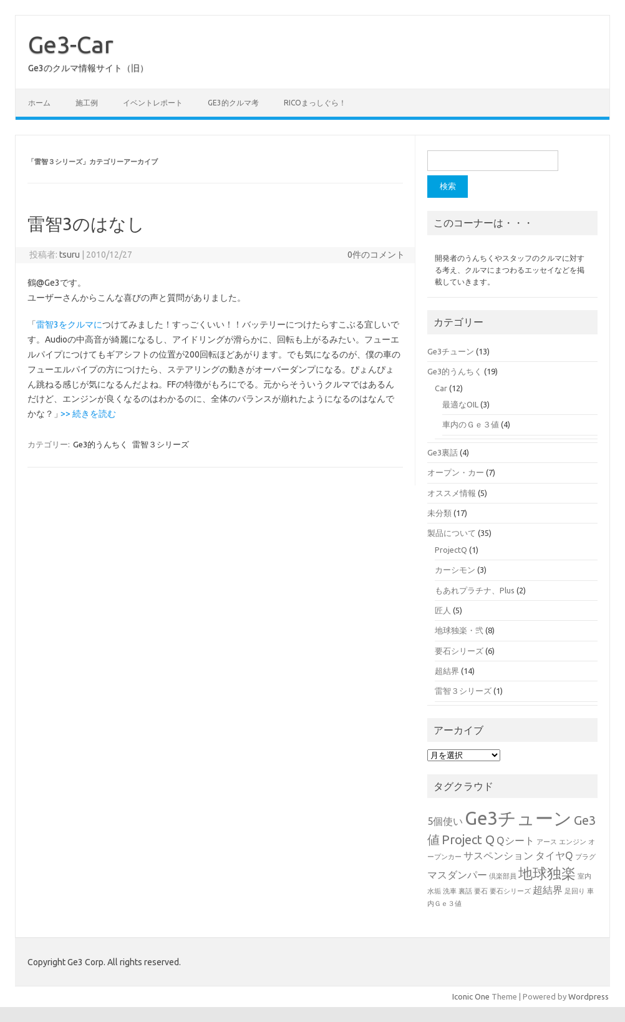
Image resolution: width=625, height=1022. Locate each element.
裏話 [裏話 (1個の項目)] (465, 891)
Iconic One (471, 996)
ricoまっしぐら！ (315, 103)
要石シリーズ (459, 650)
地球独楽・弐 (459, 630)
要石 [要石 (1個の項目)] (481, 891)
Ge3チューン (450, 351)
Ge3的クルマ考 (233, 103)
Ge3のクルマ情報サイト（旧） (88, 68)
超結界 (447, 670)
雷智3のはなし (86, 223)
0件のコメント (376, 255)
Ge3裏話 (442, 452)
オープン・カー (455, 472)
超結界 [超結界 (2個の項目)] (548, 889)
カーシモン (455, 569)
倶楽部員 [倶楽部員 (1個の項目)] (502, 876)
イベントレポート (153, 103)
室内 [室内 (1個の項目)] (584, 876)
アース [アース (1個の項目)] (546, 841)
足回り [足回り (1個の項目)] (574, 891)
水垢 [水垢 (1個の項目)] (434, 891)
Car (441, 388)
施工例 (86, 103)
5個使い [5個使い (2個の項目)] (445, 821)
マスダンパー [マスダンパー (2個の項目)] (457, 874)
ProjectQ (451, 549)
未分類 (439, 513)
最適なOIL (460, 404)
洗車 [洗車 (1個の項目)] (450, 891)
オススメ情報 (451, 493)
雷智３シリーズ (160, 444)
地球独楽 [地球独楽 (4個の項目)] (547, 873)
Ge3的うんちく (100, 444)
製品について (451, 532)
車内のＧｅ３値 (470, 424)
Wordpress (588, 996)
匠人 (443, 610)
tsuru (69, 255)
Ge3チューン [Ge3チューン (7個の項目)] (518, 818)
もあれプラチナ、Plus (475, 590)
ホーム (39, 103)
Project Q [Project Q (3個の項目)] (468, 839)
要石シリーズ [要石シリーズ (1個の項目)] (510, 891)
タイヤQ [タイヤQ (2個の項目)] (554, 855)
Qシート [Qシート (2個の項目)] (516, 840)
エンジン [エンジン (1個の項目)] (572, 841)
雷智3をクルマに (69, 324)
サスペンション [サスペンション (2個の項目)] (498, 855)
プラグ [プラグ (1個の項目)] (585, 856)
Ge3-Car (71, 44)
